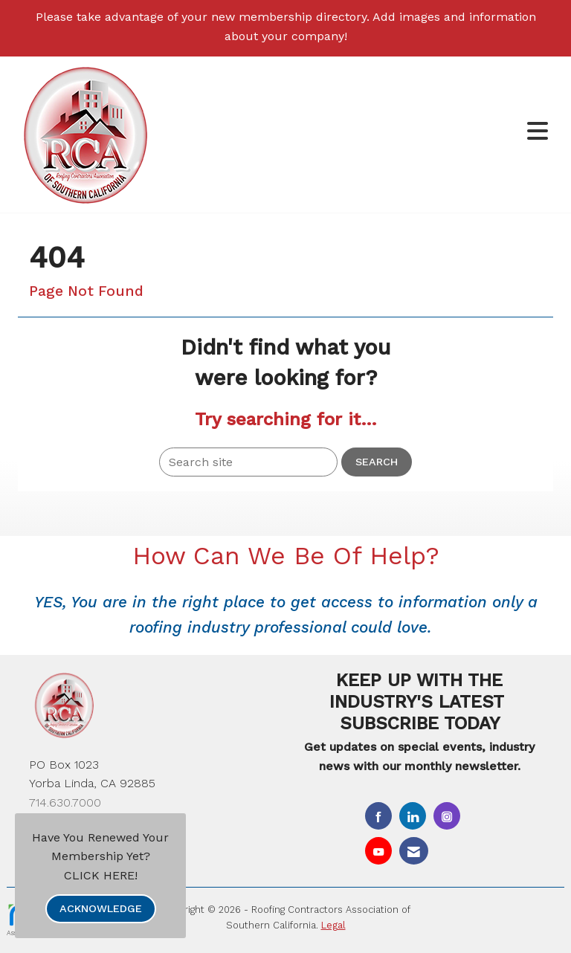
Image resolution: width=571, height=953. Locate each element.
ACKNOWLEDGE (100, 908)
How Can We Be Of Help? (285, 555)
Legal (333, 925)
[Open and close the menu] (374, 132)
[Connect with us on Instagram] (446, 816)
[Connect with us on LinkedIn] (412, 816)
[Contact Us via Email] (413, 851)
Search (376, 462)
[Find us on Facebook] (378, 816)
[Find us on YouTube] (378, 851)
